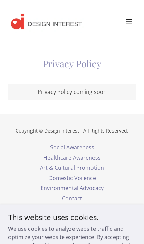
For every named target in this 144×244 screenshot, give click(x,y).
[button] (129, 21)
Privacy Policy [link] (72, 208)
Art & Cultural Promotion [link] (72, 167)
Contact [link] (72, 198)
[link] (46, 21)
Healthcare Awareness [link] (72, 157)
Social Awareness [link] (72, 147)
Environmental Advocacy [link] (72, 188)
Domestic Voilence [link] (72, 178)
